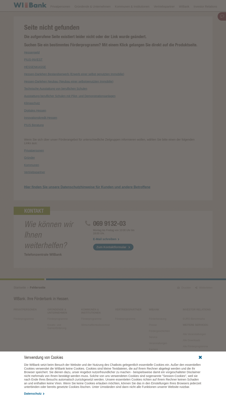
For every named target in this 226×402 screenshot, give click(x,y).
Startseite (20, 299)
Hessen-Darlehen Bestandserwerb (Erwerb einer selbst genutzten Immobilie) (74, 86)
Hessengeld (32, 64)
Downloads (119, 5)
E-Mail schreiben (106, 250)
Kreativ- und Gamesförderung (56, 338)
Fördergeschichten (159, 342)
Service (153, 348)
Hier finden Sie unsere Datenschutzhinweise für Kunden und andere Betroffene (87, 198)
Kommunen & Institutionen (132, 17)
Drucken (184, 299)
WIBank (184, 17)
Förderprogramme (144, 5)
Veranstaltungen (95, 5)
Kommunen (31, 176)
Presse (153, 336)
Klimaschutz (32, 115)
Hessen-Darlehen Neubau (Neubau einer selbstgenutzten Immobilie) (69, 93)
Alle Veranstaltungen (194, 345)
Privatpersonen (60, 17)
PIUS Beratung (34, 136)
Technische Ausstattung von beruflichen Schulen (55, 100)
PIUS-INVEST (33, 71)
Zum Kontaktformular (111, 258)
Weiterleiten (203, 299)
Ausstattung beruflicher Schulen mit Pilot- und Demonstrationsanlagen (70, 107)
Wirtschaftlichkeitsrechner (95, 336)
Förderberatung (157, 330)
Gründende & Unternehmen (92, 17)
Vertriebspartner (164, 17)
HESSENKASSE (35, 78)
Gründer (29, 169)
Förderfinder (170, 5)
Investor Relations (205, 17)
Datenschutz (34, 393)
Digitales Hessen (35, 122)
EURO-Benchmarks (194, 330)
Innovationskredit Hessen (40, 129)
